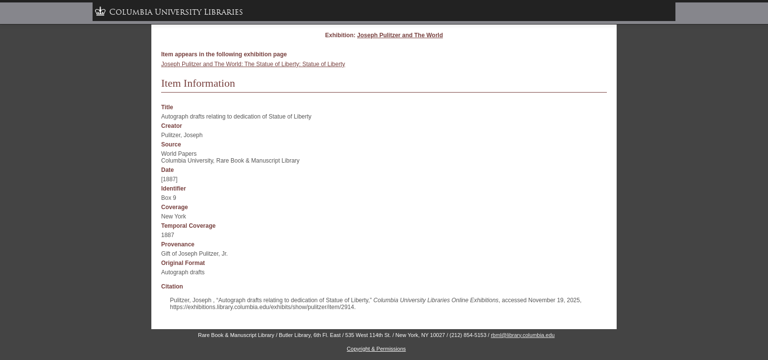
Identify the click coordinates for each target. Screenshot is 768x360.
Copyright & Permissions (376, 349)
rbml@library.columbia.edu (522, 335)
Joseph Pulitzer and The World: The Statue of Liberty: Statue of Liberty (253, 64)
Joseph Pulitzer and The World (400, 35)
